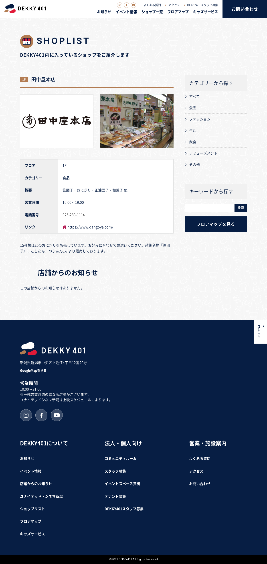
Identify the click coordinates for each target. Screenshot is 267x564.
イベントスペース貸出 (122, 483)
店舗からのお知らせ (36, 483)
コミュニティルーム (121, 458)
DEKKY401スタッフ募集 (202, 5)
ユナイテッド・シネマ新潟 (41, 496)
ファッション (199, 119)
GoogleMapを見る (33, 370)
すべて (194, 96)
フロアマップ (178, 12)
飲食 (192, 142)
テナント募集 (115, 496)
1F (24, 79)
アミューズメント (203, 153)
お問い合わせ (244, 9)
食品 (192, 108)
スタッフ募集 (115, 471)
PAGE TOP (259, 331)
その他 (194, 164)
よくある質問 (152, 5)
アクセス (174, 5)
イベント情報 (126, 12)
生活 (192, 130)
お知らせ (104, 12)
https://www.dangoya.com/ (90, 227)
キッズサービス (205, 12)
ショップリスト (32, 509)
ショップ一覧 (152, 12)
